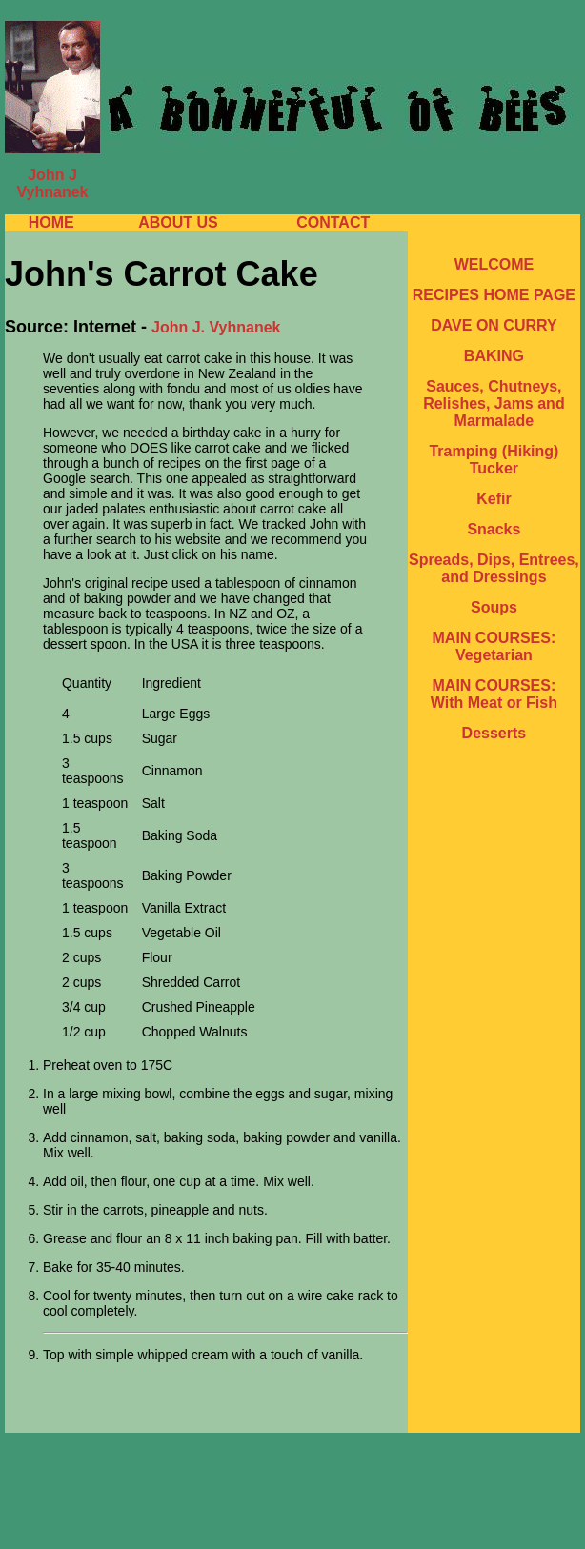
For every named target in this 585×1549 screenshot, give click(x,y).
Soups (494, 607)
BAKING (494, 356)
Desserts (494, 733)
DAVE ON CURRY (493, 325)
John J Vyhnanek (53, 183)
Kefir (493, 499)
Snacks (493, 529)
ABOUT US (178, 222)
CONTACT (333, 222)
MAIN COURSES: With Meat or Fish (494, 694)
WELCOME (494, 264)
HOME (51, 222)
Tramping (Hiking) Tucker (493, 459)
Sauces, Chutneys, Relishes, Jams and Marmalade (494, 403)
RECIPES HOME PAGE (494, 295)
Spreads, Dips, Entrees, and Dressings (494, 568)
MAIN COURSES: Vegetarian (494, 646)
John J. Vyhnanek (215, 327)
